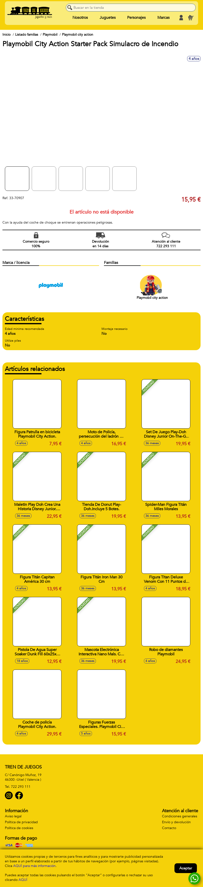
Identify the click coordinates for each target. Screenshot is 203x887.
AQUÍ (23, 879)
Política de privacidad (21, 822)
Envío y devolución (176, 822)
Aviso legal (13, 816)
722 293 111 (20, 786)
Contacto (169, 828)
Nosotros (80, 17)
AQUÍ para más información (34, 866)
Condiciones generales (179, 816)
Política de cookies (19, 828)
